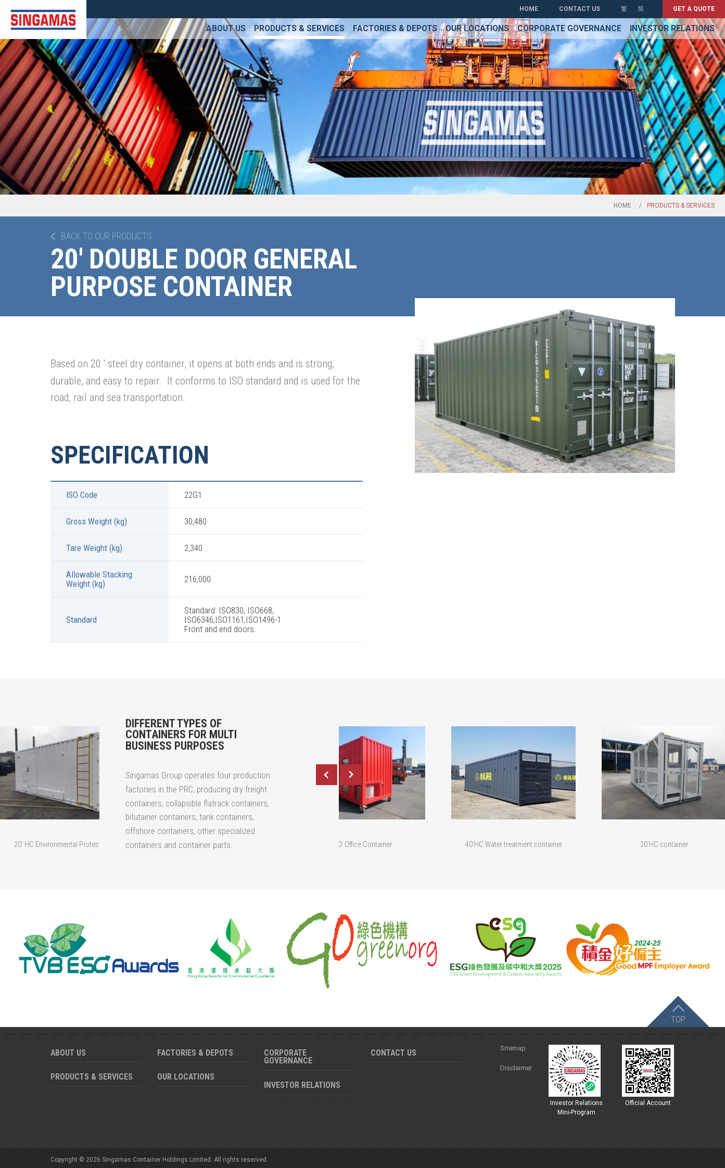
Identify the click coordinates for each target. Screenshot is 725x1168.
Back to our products (106, 236)
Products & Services (299, 28)
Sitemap (513, 1048)
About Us (226, 28)
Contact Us (579, 8)
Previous (326, 775)
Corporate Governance (569, 28)
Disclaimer (516, 1068)
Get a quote (694, 8)
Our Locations (477, 28)
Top (678, 1019)
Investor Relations (672, 28)
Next (351, 775)
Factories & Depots (395, 28)
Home (528, 8)
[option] (545, 385)
